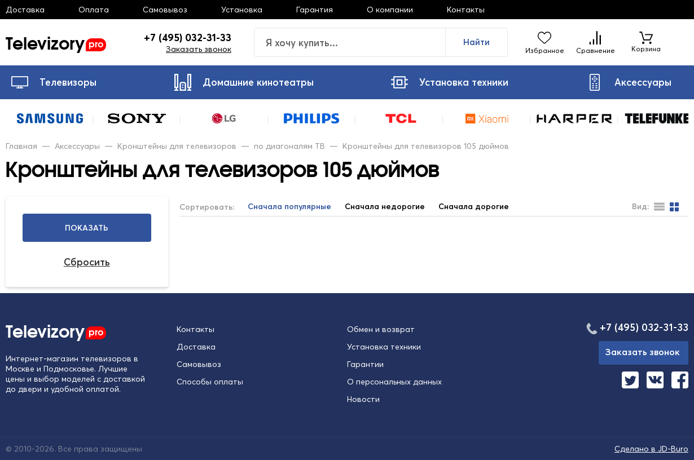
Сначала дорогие (473, 206)
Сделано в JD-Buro (651, 449)
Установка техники (449, 82)
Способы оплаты (210, 382)
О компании (390, 10)
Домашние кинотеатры (244, 82)
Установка (241, 10)
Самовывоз (165, 10)
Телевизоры (53, 82)
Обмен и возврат (381, 329)
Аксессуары (628, 82)
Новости (363, 399)
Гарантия (314, 10)
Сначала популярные (289, 206)
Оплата (93, 10)
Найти (476, 42)
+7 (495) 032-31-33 (187, 37)
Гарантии (365, 364)
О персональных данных (394, 382)
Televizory (56, 42)
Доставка (25, 10)
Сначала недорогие (385, 206)
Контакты (466, 10)
